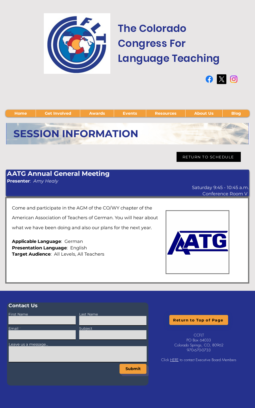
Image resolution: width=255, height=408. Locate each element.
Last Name (88, 314)
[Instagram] (234, 79)
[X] (221, 79)
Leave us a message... (28, 344)
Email (13, 328)
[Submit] (133, 369)
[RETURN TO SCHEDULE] (209, 157)
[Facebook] (209, 79)
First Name (18, 314)
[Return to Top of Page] (198, 320)
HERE (174, 359)
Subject (85, 328)
